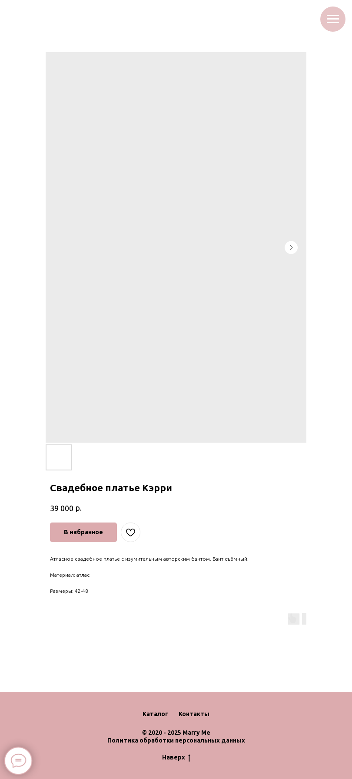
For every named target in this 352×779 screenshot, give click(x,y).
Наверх (176, 758)
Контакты (194, 713)
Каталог (155, 713)
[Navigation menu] (333, 19)
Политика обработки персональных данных (176, 740)
